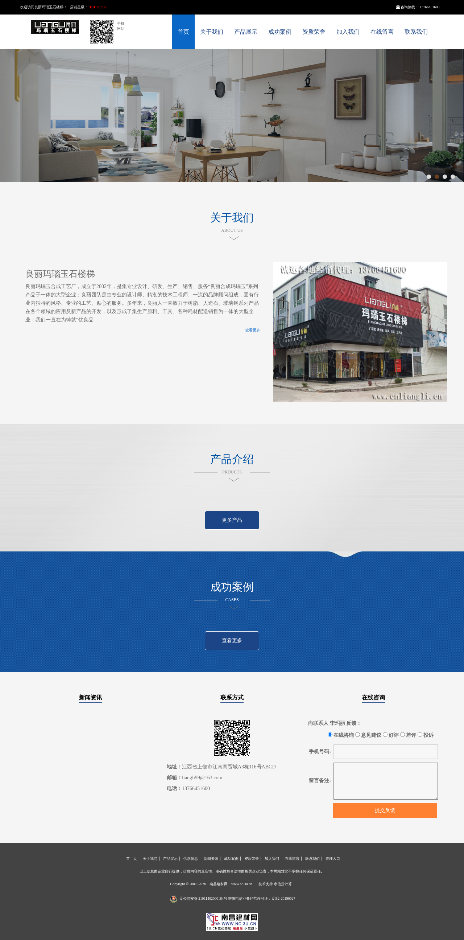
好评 (391, 735)
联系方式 (232, 697)
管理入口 (333, 859)
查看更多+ (253, 330)
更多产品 (232, 520)
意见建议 (368, 735)
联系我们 (416, 32)
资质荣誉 (314, 32)
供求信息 (190, 859)
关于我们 (211, 32)
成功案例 (279, 32)
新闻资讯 (90, 697)
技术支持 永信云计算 (275, 884)
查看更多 (232, 640)
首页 (183, 32)
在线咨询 (373, 697)
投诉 (426, 735)
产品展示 (245, 32)
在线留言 (382, 32)
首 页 (131, 859)
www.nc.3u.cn (241, 884)
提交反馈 (385, 810)
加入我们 (348, 32)
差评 (408, 735)
